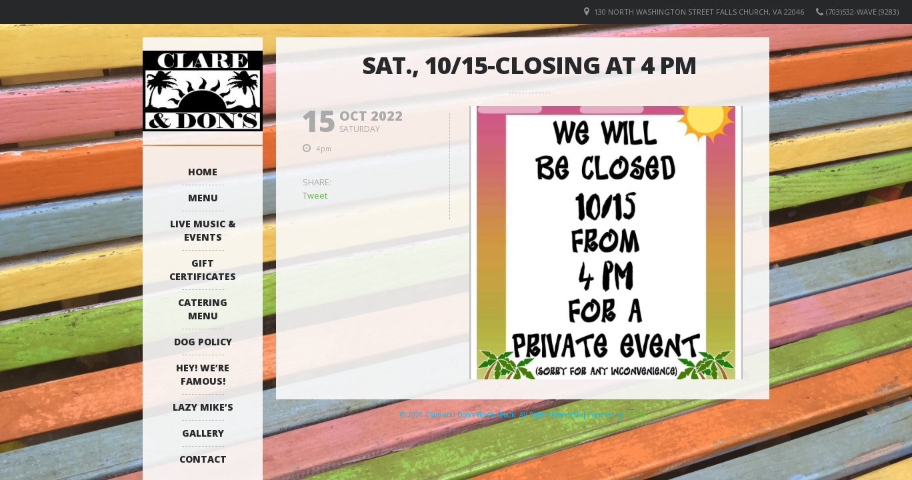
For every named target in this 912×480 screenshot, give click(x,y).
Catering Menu (202, 309)
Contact (203, 459)
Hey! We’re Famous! (202, 374)
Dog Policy (203, 341)
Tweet (315, 195)
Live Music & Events (203, 230)
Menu (203, 197)
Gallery (203, 433)
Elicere (635, 414)
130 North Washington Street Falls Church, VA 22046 (699, 12)
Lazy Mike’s (203, 407)
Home (202, 171)
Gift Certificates (202, 270)
